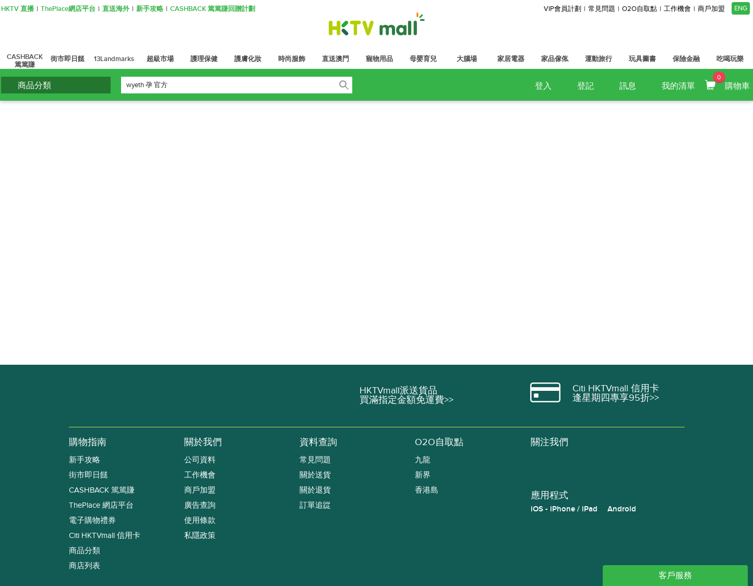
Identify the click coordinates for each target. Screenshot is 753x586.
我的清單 (678, 86)
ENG (740, 8)
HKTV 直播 (17, 9)
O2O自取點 (639, 9)
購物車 (731, 81)
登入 (543, 86)
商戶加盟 (711, 9)
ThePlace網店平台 (68, 9)
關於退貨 (315, 490)
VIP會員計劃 (562, 9)
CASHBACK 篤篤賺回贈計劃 (212, 9)
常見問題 (601, 9)
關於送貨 (315, 475)
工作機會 (677, 9)
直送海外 (115, 9)
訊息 (627, 86)
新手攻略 (149, 9)
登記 (585, 86)
